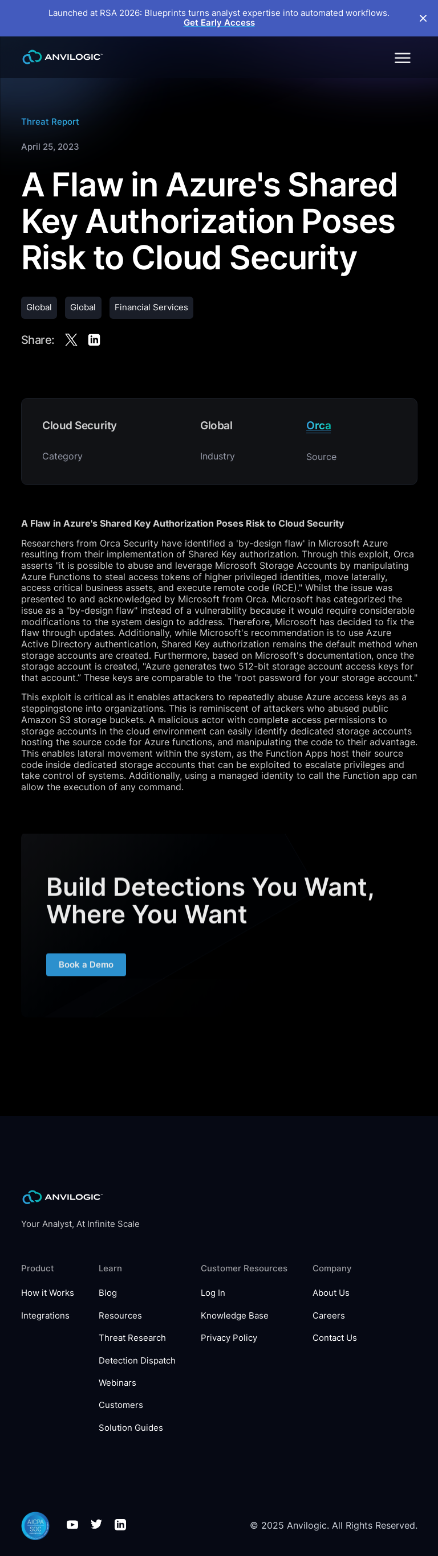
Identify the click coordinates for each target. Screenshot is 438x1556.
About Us (331, 1293)
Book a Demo (85, 968)
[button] (401, 56)
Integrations (45, 1316)
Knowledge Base (235, 1316)
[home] (62, 56)
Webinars (117, 1383)
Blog (108, 1293)
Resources (120, 1316)
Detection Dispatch (137, 1361)
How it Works (47, 1293)
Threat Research (132, 1338)
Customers (121, 1405)
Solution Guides (131, 1428)
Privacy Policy (229, 1338)
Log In (213, 1293)
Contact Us (335, 1338)
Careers (329, 1316)
